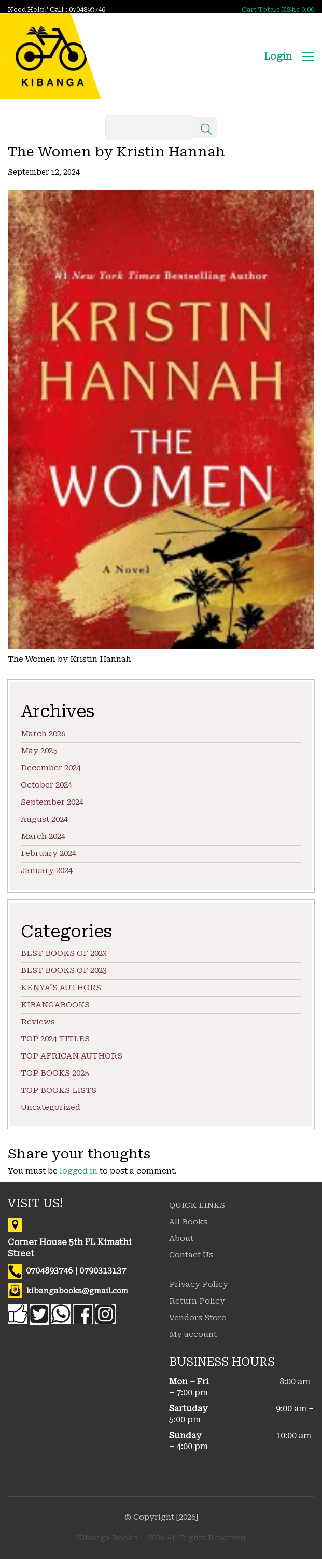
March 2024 (43, 836)
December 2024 (51, 768)
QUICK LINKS (197, 1205)
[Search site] (206, 131)
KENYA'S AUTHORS (61, 987)
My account (193, 1334)
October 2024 (46, 785)
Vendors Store (197, 1317)
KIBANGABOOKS (55, 1004)
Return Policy (197, 1301)
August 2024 (44, 819)
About (181, 1238)
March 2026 (43, 733)
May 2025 (39, 750)
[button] (308, 56)
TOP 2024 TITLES (55, 1038)
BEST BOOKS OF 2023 (64, 953)
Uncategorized (50, 1107)
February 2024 (48, 853)
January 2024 (47, 870)
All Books (188, 1221)
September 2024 (52, 802)
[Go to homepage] (50, 56)
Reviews (38, 1021)
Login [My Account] (278, 56)
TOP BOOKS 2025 (55, 1073)
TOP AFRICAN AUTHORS (71, 1056)
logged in (78, 1171)
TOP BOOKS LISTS (58, 1090)
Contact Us (191, 1255)
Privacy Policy (198, 1284)
